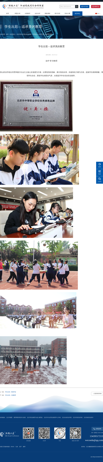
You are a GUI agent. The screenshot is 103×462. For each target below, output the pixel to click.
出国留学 (27, 13)
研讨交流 (57, 13)
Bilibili (12, 446)
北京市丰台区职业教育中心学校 (52, 417)
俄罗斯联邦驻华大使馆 (20, 417)
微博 (24, 446)
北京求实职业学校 (77, 417)
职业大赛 (67, 13)
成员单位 (77, 13)
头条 (17, 446)
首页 (7, 13)
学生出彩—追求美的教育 (46, 34)
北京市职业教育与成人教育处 (35, 417)
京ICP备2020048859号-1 (97, 457)
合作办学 (37, 13)
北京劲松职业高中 (88, 417)
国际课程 (47, 13)
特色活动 (35, 34)
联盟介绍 (17, 13)
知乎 (20, 446)
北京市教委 (9, 417)
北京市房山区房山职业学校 (24, 34)
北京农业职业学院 (67, 417)
